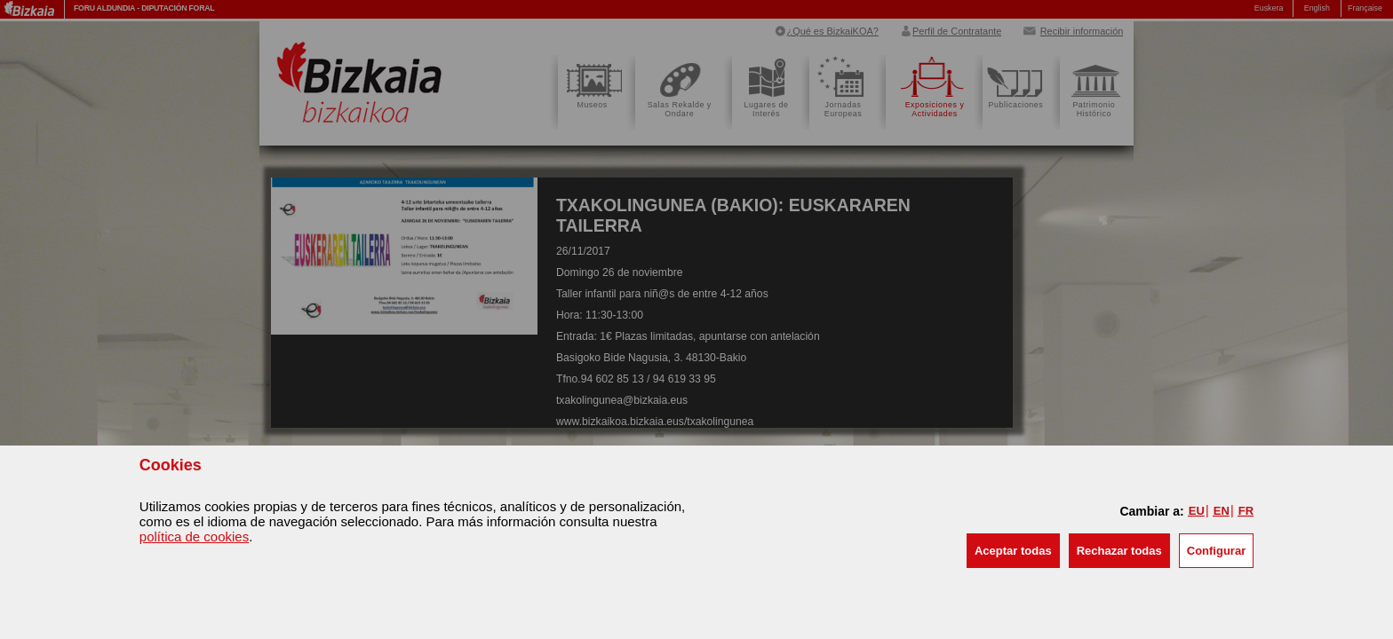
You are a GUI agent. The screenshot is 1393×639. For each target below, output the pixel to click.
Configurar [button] (1216, 550)
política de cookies (194, 536)
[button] (1013, 550)
